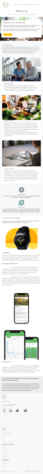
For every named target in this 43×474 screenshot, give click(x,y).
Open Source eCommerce (38, 471)
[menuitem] (15, 5)
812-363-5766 (5, 404)
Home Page (4, 461)
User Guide (4, 450)
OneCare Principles (5, 430)
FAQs (3, 448)
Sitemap (3, 440)
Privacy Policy (4, 454)
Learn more (8, 34)
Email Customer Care (6, 452)
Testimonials (4, 463)
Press (3, 438)
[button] (40, 5)
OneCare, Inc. (12, 471)
